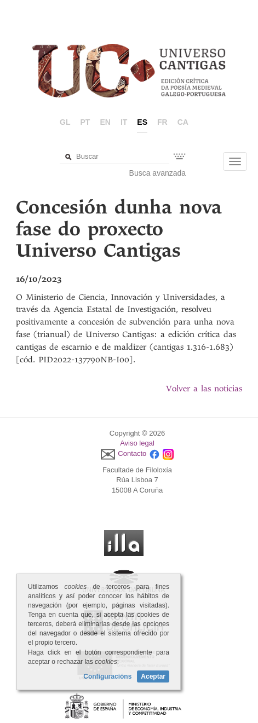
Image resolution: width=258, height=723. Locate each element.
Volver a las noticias (204, 389)
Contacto (132, 453)
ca (182, 122)
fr (162, 122)
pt (85, 122)
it (124, 122)
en (105, 122)
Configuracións (107, 676)
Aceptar (153, 676)
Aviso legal (137, 443)
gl (65, 122)
